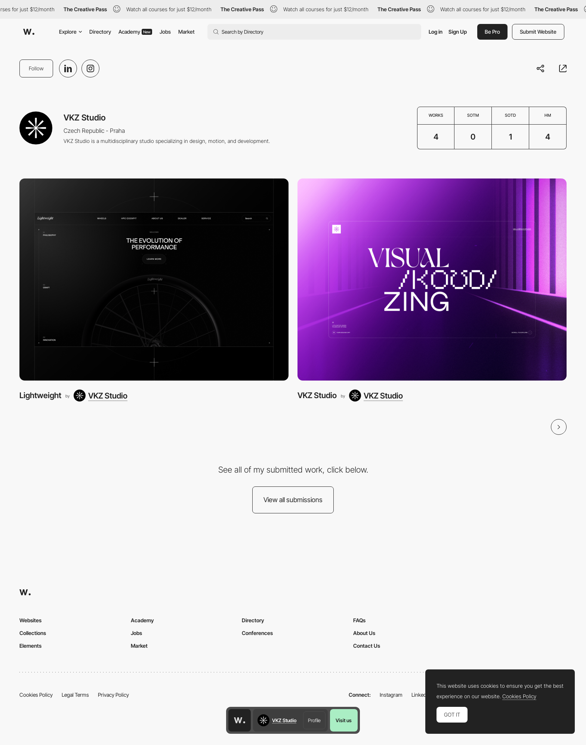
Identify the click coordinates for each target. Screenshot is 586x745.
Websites (30, 620)
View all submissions (293, 500)
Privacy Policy (113, 694)
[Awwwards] (28, 32)
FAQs (359, 620)
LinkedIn (421, 694)
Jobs (165, 31)
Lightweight (40, 395)
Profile (314, 720)
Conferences (257, 633)
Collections (32, 633)
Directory (100, 31)
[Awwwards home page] (239, 720)
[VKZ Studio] (100, 395)
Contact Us (366, 645)
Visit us (344, 720)
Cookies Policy (36, 694)
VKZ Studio (317, 395)
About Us (364, 633)
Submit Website (538, 31)
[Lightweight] (154, 279)
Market (186, 31)
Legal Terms (75, 694)
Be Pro (492, 31)
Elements (30, 645)
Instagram (391, 694)
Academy (135, 31)
